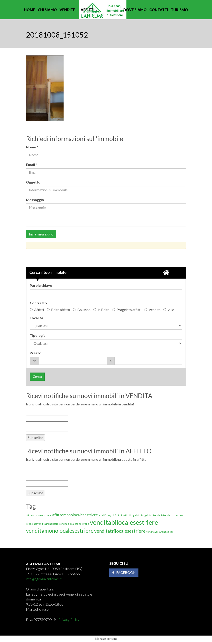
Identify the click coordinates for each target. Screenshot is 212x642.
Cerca (37, 376)
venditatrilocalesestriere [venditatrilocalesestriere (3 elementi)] (120, 531)
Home (29, 10)
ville (168, 309)
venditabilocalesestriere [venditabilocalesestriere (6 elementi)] (124, 522)
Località (36, 318)
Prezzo (35, 353)
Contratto (38, 303)
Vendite (69, 10)
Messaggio (35, 199)
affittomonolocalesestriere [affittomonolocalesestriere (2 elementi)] (75, 514)
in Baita (101, 309)
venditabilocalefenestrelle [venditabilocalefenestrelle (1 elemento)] (74, 523)
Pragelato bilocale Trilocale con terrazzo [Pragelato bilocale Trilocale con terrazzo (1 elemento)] (162, 515)
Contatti (158, 10)
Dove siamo (135, 10)
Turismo (179, 10)
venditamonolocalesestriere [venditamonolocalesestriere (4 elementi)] (60, 530)
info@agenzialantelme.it (44, 579)
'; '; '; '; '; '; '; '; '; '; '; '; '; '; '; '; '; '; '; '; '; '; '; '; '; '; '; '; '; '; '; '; (106, 343)
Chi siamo (47, 10)
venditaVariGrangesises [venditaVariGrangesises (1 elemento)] (159, 531)
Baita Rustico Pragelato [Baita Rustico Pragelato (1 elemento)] (127, 515)
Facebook (124, 572)
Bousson (81, 309)
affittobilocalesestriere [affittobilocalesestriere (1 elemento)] (39, 515)
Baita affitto (58, 309)
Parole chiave (41, 285)
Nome (33, 147)
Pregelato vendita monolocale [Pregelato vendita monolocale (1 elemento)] (42, 523)
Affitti (89, 10)
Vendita (152, 309)
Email (32, 164)
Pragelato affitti (126, 309)
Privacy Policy (68, 619)
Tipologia (38, 335)
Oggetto (33, 182)
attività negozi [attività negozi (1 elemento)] (106, 515)
